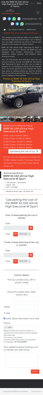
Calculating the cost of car (24, 151)
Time (7, 234)
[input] (16, 228)
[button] (41, 100)
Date (7, 223)
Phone (7, 323)
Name (7, 307)
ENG (39, 3)
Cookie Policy (37, 391)
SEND (35, 372)
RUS (33, 3)
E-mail (7, 313)
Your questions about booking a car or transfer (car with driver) (21, 348)
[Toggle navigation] (38, 12)
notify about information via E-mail (21, 319)
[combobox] (8, 327)
